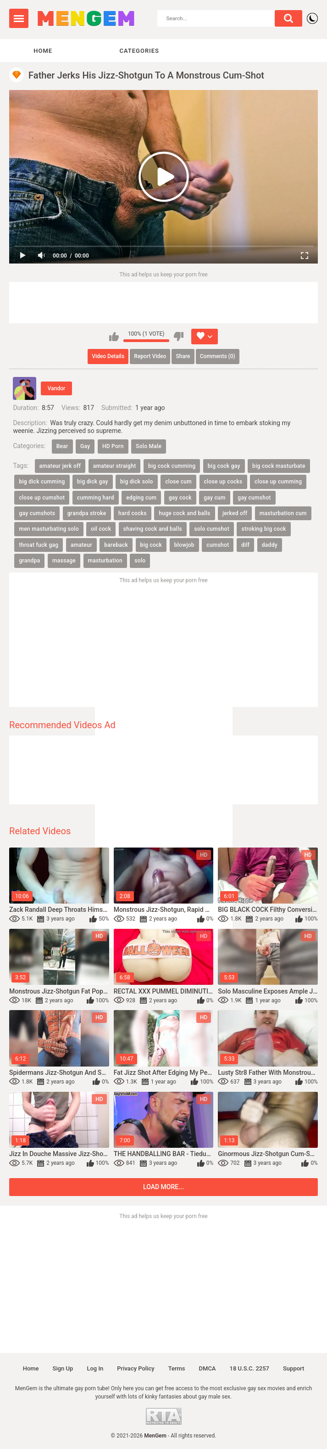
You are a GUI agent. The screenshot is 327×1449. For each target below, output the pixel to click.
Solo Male (148, 446)
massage (64, 560)
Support (293, 1368)
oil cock (101, 529)
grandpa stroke (86, 513)
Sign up (63, 1368)
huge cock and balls (184, 513)
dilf (245, 545)
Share (183, 356)
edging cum (141, 497)
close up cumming (278, 481)
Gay (85, 446)
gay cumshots (37, 513)
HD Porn (113, 446)
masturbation (105, 560)
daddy (269, 545)
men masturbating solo (48, 529)
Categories (139, 50)
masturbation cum (283, 513)
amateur (81, 545)
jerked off (234, 513)
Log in (95, 1368)
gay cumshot (254, 497)
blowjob (184, 545)
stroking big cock (263, 529)
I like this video (114, 336)
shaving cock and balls (152, 529)
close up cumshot (42, 497)
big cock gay (224, 466)
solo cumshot (211, 529)
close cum (178, 481)
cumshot (217, 545)
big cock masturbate (278, 466)
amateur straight (114, 466)
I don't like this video (178, 336)
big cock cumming (171, 466)
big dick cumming (42, 481)
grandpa (29, 560)
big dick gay (92, 481)
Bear (62, 446)
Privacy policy (135, 1368)
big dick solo (136, 481)
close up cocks (223, 481)
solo (139, 560)
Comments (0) (217, 356)
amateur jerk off (60, 466)
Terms (176, 1368)
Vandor (56, 388)
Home (42, 50)
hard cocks (132, 513)
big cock (151, 545)
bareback (116, 545)
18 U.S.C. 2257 (250, 1368)
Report (150, 356)
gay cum (215, 497)
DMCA (207, 1368)
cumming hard (95, 497)
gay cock (180, 497)
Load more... (163, 1187)
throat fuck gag (38, 545)
